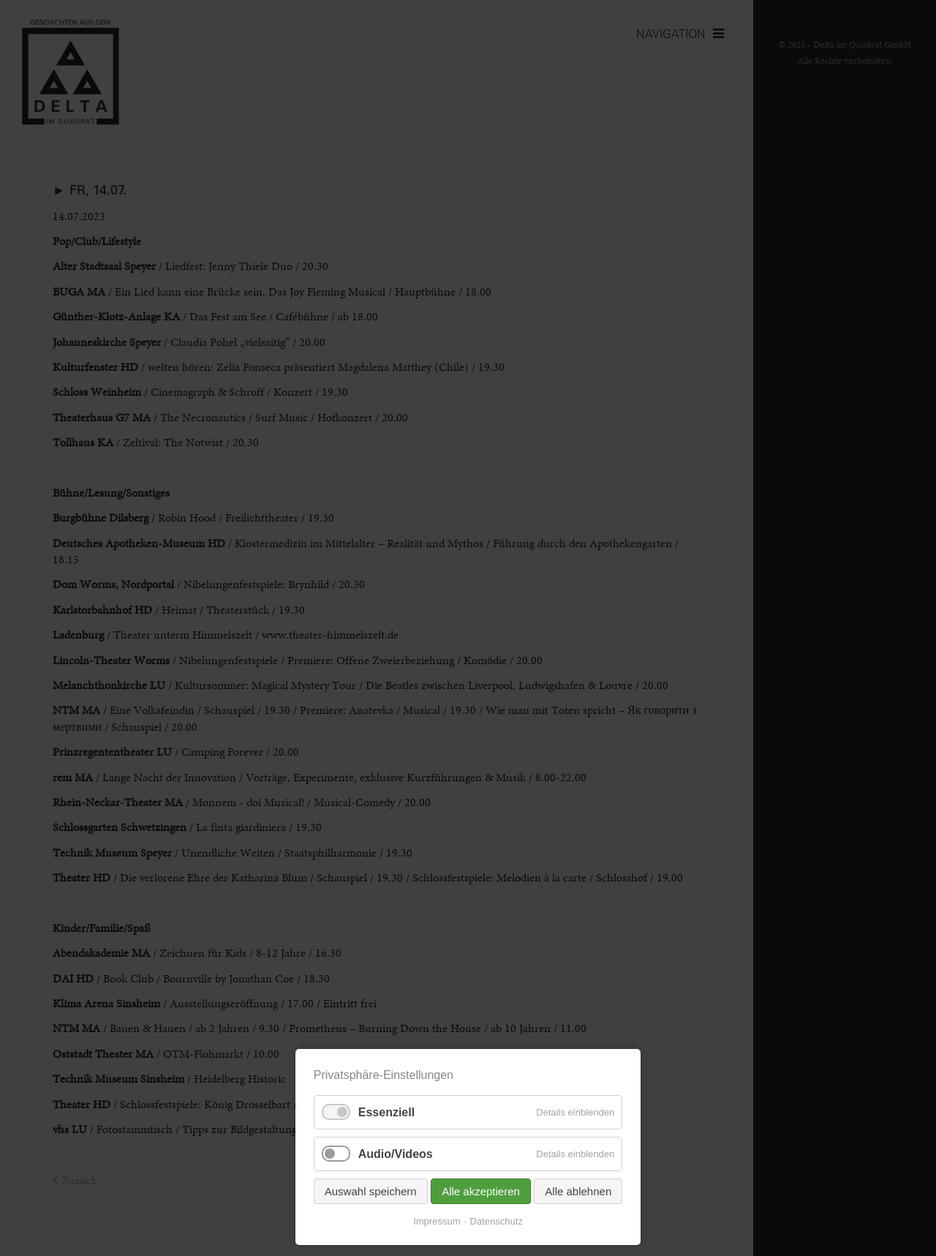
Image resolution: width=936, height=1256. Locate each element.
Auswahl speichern (371, 1191)
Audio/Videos (395, 1154)
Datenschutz (496, 1221)
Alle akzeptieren (481, 1191)
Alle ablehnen (578, 1191)
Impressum (436, 1221)
